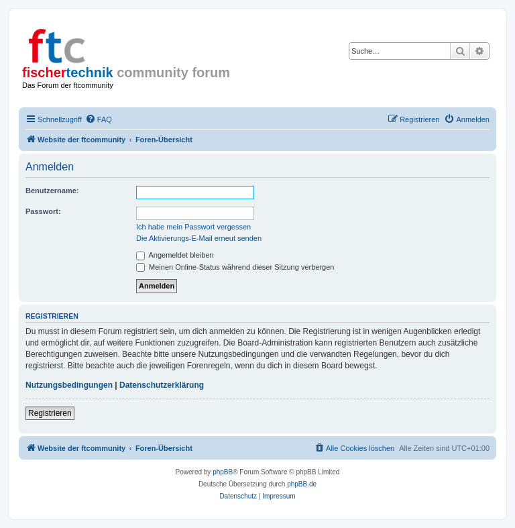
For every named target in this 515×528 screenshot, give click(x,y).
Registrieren (50, 413)
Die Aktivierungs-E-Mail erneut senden (199, 238)
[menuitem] (98, 119)
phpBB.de (302, 484)
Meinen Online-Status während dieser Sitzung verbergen (235, 267)
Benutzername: (51, 191)
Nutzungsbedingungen (69, 385)
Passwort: (43, 211)
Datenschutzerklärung (161, 385)
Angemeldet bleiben (175, 255)
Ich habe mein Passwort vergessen (193, 227)
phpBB (223, 472)
